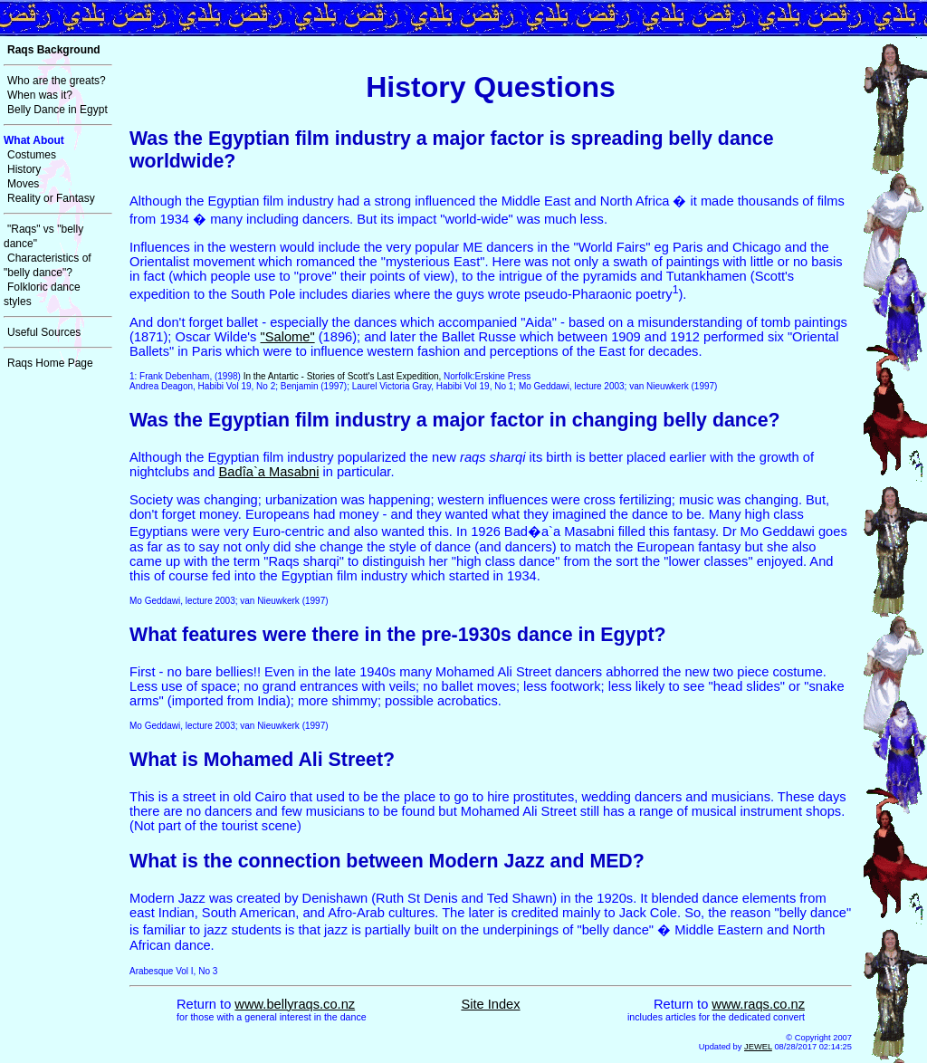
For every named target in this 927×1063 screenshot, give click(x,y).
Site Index (490, 1004)
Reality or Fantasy (51, 198)
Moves (23, 183)
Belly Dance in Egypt (57, 109)
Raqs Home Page (50, 363)
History (24, 169)
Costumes (31, 154)
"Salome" (288, 337)
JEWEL (758, 1046)
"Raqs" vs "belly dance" (43, 236)
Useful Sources (44, 332)
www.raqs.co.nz (758, 1004)
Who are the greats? (56, 80)
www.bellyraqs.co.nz (294, 1004)
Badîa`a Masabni (269, 471)
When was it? (39, 95)
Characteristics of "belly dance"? (47, 265)
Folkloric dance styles (42, 294)
